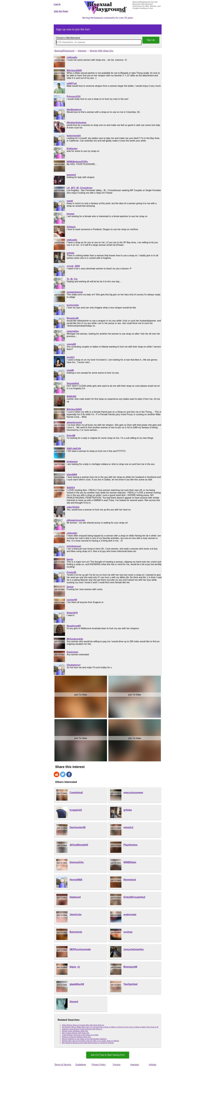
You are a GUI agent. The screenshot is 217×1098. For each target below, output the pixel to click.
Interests (134, 1064)
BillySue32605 (74, 70)
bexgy (70, 559)
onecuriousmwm (133, 792)
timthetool (72, 461)
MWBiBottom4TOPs (77, 161)
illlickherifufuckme (76, 122)
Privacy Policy (99, 1064)
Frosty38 (71, 572)
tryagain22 (76, 810)
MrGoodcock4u (75, 639)
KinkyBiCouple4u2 (134, 897)
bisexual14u (77, 862)
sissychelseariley (134, 949)
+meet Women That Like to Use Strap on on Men (80, 1035)
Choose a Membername (68, 38)
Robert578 (72, 613)
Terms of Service (62, 1064)
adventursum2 (74, 422)
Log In (57, 4)
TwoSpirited (130, 984)
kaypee (70, 214)
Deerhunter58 (77, 827)
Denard (74, 1001)
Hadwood (75, 897)
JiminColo (76, 914)
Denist (70, 587)
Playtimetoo (131, 844)
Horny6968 (76, 879)
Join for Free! (61, 11)
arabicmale (130, 914)
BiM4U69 (71, 396)
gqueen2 (71, 175)
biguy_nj (75, 966)
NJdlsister (72, 148)
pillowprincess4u (76, 520)
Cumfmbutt (76, 792)
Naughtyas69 (74, 626)
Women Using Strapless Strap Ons (75, 1031)
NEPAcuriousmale (80, 949)
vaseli (70, 201)
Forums (116, 1064)
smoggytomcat (75, 292)
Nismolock (130, 879)
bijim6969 (72, 474)
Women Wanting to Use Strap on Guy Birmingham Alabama (84, 1039)
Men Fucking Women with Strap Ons (75, 1033)
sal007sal (72, 83)
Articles (152, 1064)
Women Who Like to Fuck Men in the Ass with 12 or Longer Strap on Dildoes (90, 1041)
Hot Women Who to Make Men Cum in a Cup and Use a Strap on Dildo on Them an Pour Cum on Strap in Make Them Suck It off (110, 1027)
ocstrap (128, 932)
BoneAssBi (73, 318)
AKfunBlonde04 (79, 844)
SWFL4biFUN (74, 448)
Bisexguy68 (130, 966)
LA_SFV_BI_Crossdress (79, 188)
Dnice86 (71, 435)
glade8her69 (77, 984)
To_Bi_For (72, 279)
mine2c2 (128, 827)
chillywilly (72, 57)
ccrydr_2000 (73, 266)
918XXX (71, 487)
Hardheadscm (74, 109)
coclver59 (72, 600)
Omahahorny (74, 665)
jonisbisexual (74, 546)
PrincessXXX (74, 96)
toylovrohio (73, 305)
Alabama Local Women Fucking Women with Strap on (82, 1029)
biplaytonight (74, 135)
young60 (71, 344)
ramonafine (73, 331)
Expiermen (72, 652)
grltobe (70, 253)
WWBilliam (130, 862)
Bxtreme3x (76, 932)
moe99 (70, 370)
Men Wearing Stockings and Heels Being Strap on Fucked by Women (88, 1043)
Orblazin (71, 227)
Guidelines (80, 1064)
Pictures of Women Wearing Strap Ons (76, 1037)
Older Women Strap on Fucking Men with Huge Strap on (83, 1025)
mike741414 (73, 507)
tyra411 (71, 357)
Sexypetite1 (73, 383)
